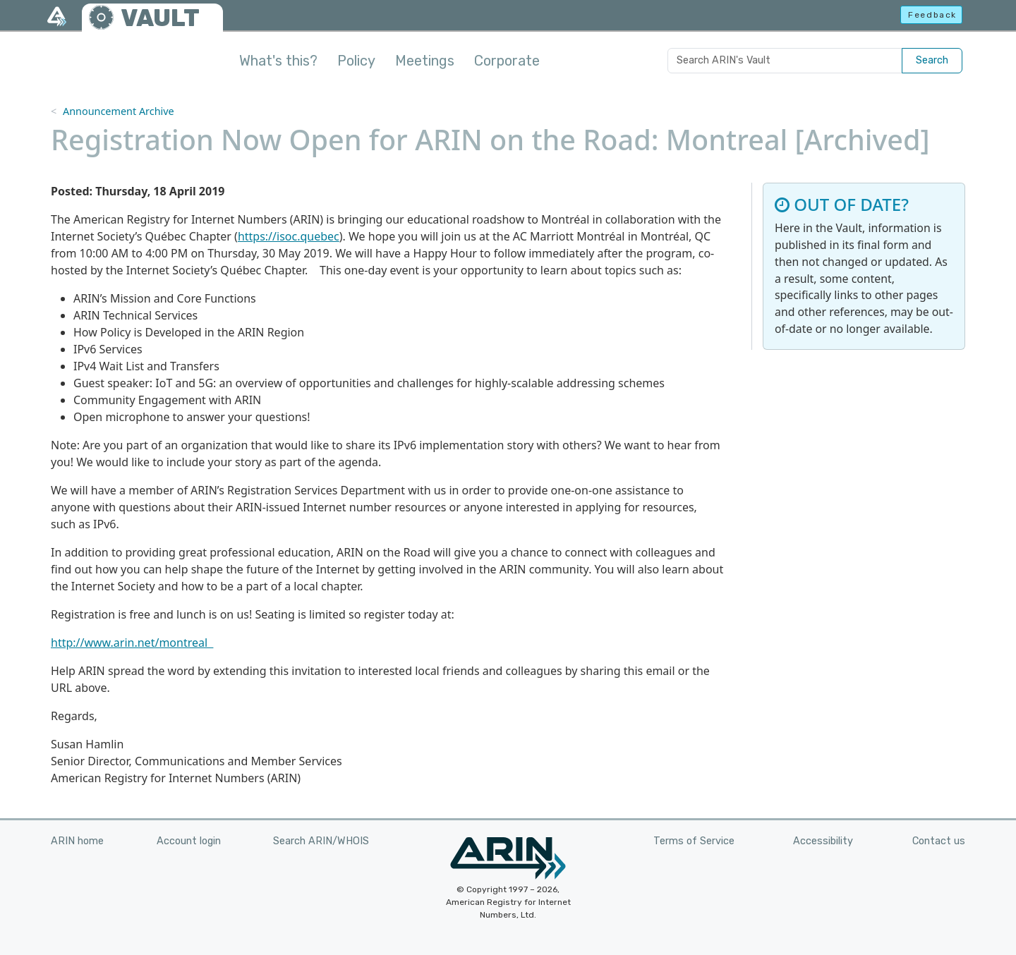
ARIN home (77, 841)
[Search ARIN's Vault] (784, 60)
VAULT (160, 18)
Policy (356, 60)
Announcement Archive (118, 111)
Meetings (424, 60)
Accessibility (823, 841)
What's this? (278, 60)
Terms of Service (693, 841)
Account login (189, 841)
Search (932, 60)
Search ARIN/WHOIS (321, 841)
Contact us (938, 841)
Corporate (507, 60)
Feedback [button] (932, 15)
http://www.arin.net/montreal (132, 642)
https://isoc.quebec (288, 236)
